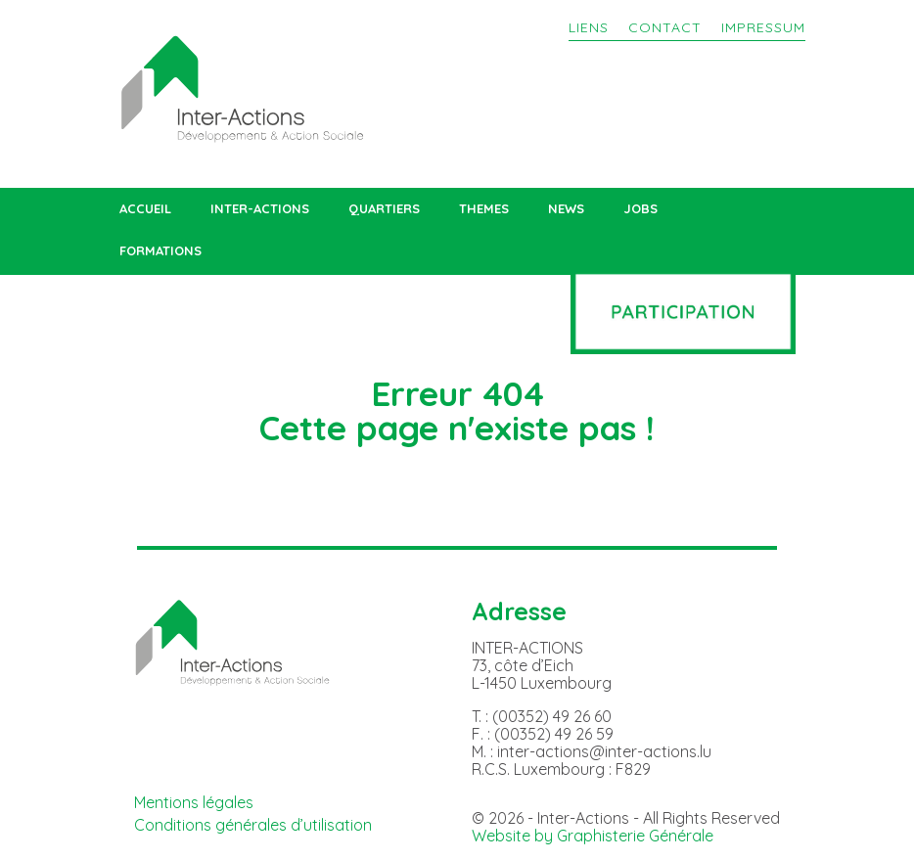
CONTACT (665, 27)
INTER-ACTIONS (259, 209)
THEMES (484, 209)
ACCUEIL (145, 209)
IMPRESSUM (763, 27)
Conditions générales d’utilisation (253, 825)
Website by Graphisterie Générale (592, 835)
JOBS (640, 209)
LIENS (589, 27)
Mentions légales (193, 802)
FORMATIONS (160, 251)
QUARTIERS (384, 209)
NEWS (566, 209)
